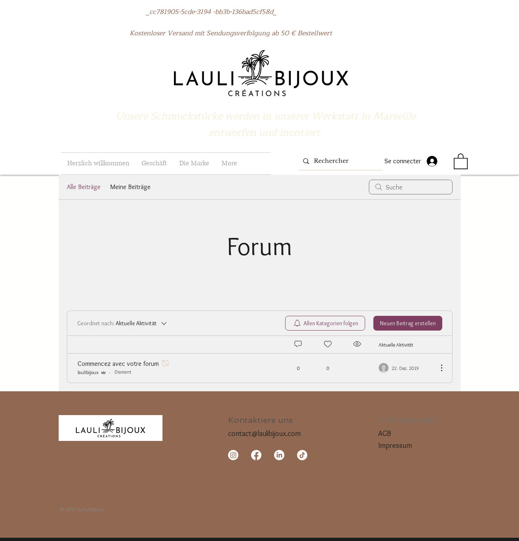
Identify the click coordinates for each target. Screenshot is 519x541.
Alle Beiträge (84, 187)
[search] (411, 187)
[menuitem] (325, 323)
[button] (154, 163)
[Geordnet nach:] (122, 323)
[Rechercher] (340, 161)
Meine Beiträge (130, 187)
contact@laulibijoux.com (264, 433)
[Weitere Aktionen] (437, 368)
